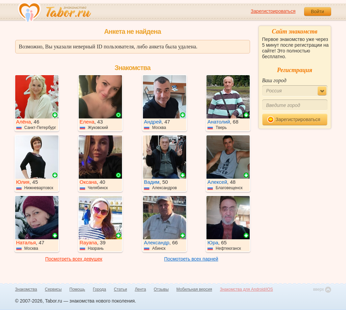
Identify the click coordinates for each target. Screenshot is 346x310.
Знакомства (26, 289)
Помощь (77, 289)
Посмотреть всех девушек (73, 259)
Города (99, 289)
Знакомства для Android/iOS (246, 289)
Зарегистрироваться (273, 11)
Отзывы (161, 289)
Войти (317, 11)
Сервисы (53, 289)
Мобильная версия (194, 289)
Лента (140, 289)
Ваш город (274, 80)
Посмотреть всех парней (191, 259)
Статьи (120, 289)
